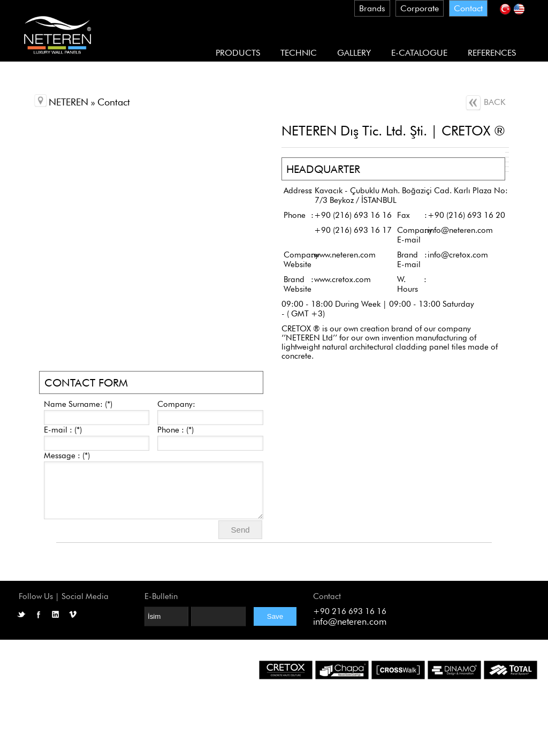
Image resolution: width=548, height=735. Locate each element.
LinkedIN (56, 615)
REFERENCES (492, 53)
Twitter (21, 615)
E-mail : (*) (63, 430)
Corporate (419, 8)
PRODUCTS (238, 53)
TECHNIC (298, 53)
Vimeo (73, 615)
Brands (372, 8)
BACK (485, 102)
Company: (176, 404)
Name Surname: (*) (78, 404)
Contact (468, 8)
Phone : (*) (175, 430)
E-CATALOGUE (419, 53)
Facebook (39, 615)
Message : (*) (67, 455)
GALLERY (354, 53)
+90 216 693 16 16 (349, 611)
